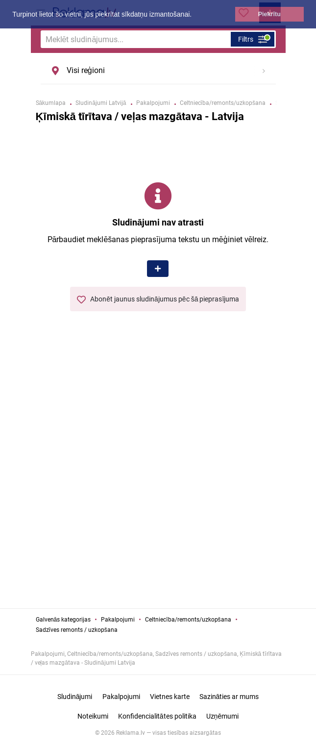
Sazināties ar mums (229, 696)
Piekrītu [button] (269, 14)
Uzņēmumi (222, 716)
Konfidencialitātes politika (157, 716)
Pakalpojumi (118, 619)
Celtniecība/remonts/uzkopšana (188, 619)
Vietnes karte (170, 696)
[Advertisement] (158, 496)
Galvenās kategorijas (63, 619)
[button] (195, 15)
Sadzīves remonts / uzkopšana (77, 629)
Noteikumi (92, 716)
